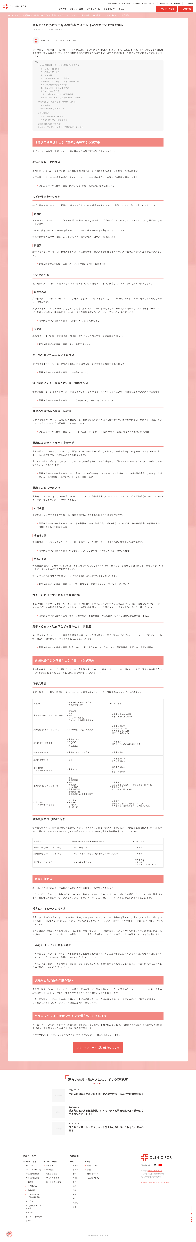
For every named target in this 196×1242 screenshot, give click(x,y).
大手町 (75, 1178)
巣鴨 (74, 1194)
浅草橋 (75, 1166)
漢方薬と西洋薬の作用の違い (50, 124)
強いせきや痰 (46, 75)
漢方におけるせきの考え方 (52, 116)
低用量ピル (32, 1186)
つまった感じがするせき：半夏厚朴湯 (57, 94)
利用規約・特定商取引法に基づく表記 (155, 1182)
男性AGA (29, 1166)
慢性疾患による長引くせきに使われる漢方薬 (57, 102)
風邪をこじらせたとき (50, 91)
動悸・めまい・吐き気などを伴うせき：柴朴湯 (61, 97)
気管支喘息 (45, 105)
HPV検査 (50, 1170)
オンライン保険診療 (34, 1217)
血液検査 (50, 1166)
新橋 (74, 1190)
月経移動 (31, 1190)
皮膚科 (28, 1221)
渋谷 (74, 1186)
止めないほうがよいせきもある (54, 120)
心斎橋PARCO (93, 1178)
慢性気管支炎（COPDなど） (53, 109)
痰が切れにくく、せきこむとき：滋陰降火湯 (60, 82)
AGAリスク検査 (52, 1178)
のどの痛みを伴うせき (50, 72)
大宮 (89, 1170)
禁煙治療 (29, 1212)
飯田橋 (75, 1170)
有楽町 (75, 1203)
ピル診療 (29, 1182)
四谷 (74, 1207)
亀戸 (74, 1182)
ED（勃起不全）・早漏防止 (33, 1207)
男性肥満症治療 (32, 1178)
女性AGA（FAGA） (34, 1170)
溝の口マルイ (93, 1174)
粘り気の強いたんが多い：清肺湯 (55, 78)
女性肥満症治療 (32, 1174)
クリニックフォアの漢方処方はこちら (98, 1047)
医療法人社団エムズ (155, 1171)
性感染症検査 (51, 1174)
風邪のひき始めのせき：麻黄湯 (54, 85)
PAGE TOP (192, 1217)
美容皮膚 (29, 1201)
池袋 (74, 1174)
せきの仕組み (43, 113)
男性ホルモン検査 (53, 1182)
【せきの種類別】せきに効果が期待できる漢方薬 (58, 65)
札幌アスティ (93, 1166)
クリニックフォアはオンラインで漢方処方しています (60, 127)
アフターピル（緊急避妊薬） (34, 1195)
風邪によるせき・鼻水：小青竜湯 (55, 88)
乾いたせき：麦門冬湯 (50, 69)
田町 (74, 1199)
